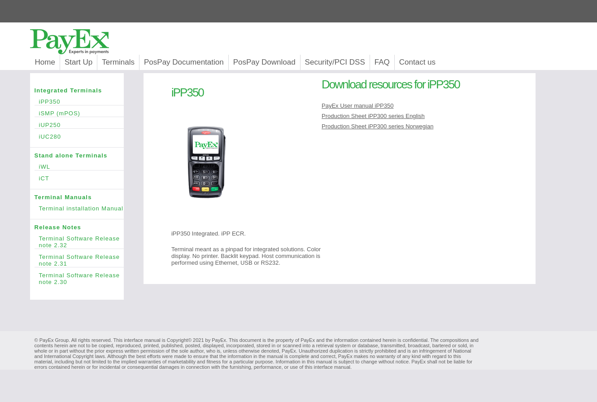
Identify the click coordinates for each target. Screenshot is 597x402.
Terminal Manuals (79, 197)
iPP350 (81, 101)
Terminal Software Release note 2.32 (81, 242)
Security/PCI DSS (335, 62)
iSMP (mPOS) (81, 113)
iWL (81, 166)
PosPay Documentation (184, 62)
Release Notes (79, 227)
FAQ (382, 62)
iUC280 (81, 136)
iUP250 (81, 125)
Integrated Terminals (79, 90)
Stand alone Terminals (79, 155)
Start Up (78, 62)
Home (45, 62)
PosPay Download (264, 62)
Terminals (118, 62)
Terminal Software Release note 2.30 (81, 278)
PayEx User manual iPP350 (357, 105)
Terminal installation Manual (81, 208)
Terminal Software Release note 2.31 (81, 260)
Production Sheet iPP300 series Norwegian (377, 126)
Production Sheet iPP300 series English (373, 116)
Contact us (417, 62)
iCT (81, 178)
